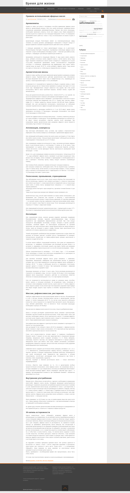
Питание (83, 78)
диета (86, 38)
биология (98, 32)
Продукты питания (85, 80)
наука (83, 29)
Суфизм (83, 105)
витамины (87, 32)
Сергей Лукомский (31, 19)
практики (100, 23)
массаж (45, 460)
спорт (80, 38)
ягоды (80, 29)
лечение (87, 25)
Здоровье (83, 69)
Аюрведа (81, 30)
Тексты (96, 8)
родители (100, 30)
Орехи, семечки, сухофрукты (88, 76)
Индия (80, 25)
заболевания (86, 22)
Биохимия (83, 60)
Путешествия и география (66, 8)
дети (102, 34)
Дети (82, 67)
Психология (84, 85)
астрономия (94, 36)
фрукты (83, 38)
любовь (97, 26)
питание (83, 36)
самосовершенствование (84, 26)
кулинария (86, 30)
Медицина (50, 8)
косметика (39, 460)
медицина (50, 460)
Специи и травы (85, 98)
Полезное (83, 109)
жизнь (83, 25)
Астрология (84, 55)
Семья (82, 96)
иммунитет (93, 26)
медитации (87, 29)
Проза (82, 82)
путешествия (96, 25)
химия (96, 23)
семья (80, 32)
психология (91, 34)
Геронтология (84, 64)
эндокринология (83, 34)
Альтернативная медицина (35, 8)
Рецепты (83, 91)
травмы (91, 32)
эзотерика (90, 38)
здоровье (32, 460)
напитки (91, 25)
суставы (91, 29)
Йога (82, 71)
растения (98, 34)
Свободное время (85, 94)
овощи (90, 30)
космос (100, 25)
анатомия (95, 30)
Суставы (83, 103)
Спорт (89, 8)
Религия (80, 8)
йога (94, 32)
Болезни (83, 62)
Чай (81, 107)
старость (101, 26)
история (98, 21)
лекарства (89, 36)
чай (83, 32)
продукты (93, 21)
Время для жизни (40, 3)
